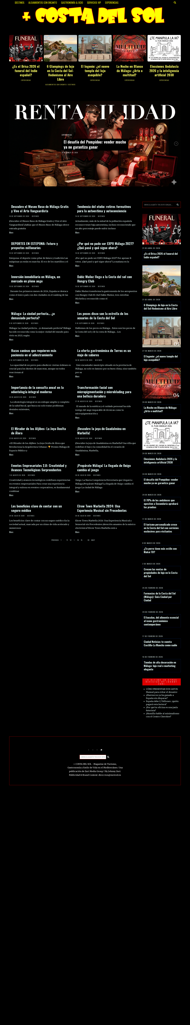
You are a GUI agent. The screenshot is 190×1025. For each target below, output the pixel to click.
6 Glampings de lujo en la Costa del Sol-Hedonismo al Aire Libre (60, 73)
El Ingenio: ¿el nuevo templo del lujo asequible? (95, 70)
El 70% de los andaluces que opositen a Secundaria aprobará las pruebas (161, 503)
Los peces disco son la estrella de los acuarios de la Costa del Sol (102, 315)
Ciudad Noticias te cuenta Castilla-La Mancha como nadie (160, 643)
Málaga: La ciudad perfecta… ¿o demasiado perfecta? (33, 315)
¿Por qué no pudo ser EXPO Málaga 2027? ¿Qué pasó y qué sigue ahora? (105, 245)
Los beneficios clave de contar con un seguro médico (36, 508)
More (11, 232)
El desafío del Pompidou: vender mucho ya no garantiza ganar (92, 144)
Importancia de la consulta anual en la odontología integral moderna (37, 389)
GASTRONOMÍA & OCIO (72, 2)
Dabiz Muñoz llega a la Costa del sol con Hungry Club (104, 278)
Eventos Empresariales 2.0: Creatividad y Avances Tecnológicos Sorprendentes (39, 467)
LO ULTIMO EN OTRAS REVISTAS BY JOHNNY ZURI (161, 682)
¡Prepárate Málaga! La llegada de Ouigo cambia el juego (104, 467)
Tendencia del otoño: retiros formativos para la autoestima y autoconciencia (104, 208)
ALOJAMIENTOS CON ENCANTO (42, 2)
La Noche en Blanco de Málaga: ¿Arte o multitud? (129, 70)
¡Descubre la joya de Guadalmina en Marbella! (101, 430)
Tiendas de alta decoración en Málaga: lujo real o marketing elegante (160, 665)
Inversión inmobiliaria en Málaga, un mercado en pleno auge (35, 278)
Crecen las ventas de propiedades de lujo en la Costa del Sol (160, 572)
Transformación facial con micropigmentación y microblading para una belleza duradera (104, 392)
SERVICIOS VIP (94, 2)
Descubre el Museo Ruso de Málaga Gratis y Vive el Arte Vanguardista (40, 208)
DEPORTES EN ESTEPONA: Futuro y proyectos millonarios (34, 245)
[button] (178, 205)
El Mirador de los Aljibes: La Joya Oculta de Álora (38, 430)
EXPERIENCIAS (111, 2)
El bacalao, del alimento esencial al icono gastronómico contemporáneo (161, 620)
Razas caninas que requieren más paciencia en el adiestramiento (33, 352)
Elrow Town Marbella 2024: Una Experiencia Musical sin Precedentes (102, 508)
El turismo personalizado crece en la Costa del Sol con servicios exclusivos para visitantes (161, 527)
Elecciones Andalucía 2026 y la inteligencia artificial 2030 (164, 70)
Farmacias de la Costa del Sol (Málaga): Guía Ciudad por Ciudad (160, 596)
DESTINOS (19, 2)
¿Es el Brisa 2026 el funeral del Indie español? (26, 70)
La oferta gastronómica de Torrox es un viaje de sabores (104, 352)
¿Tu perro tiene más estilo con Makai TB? (160, 550)
